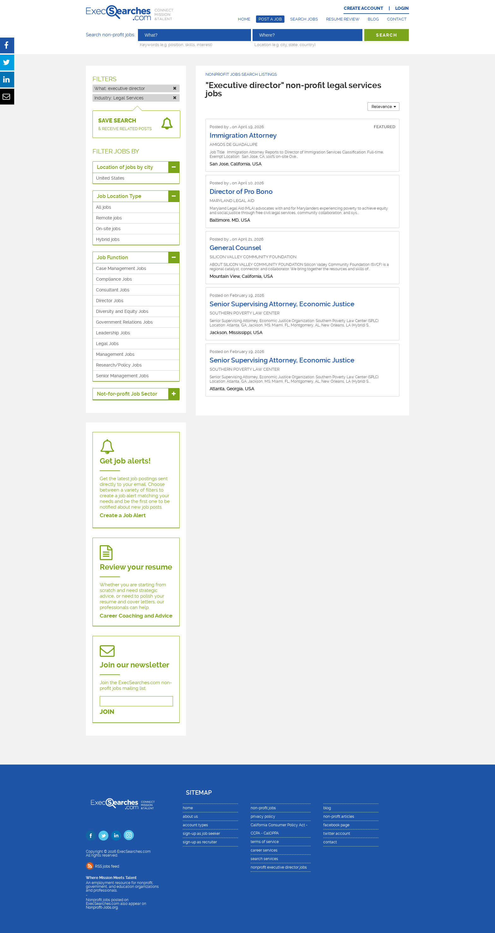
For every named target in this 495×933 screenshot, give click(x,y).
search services (264, 859)
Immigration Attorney (243, 135)
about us (190, 816)
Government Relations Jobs (124, 322)
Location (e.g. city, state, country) (284, 44)
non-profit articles (338, 816)
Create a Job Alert (123, 515)
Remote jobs (109, 217)
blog (327, 808)
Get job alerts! (125, 461)
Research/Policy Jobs (119, 365)
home (188, 808)
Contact (397, 19)
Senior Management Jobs (122, 375)
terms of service (265, 842)
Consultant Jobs (112, 289)
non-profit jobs (263, 808)
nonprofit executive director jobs (279, 867)
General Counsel (235, 248)
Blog (373, 19)
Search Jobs (304, 19)
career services (264, 850)
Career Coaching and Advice (136, 616)
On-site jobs (108, 228)
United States (110, 178)
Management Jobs (115, 354)
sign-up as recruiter (200, 842)
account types (195, 825)
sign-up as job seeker (201, 833)
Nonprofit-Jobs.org (102, 907)
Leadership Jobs (113, 332)
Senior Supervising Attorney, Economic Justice (282, 304)
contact (330, 842)
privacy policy (263, 816)
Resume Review (343, 19)
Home (244, 19)
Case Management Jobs (121, 268)
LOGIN (402, 8)
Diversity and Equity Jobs (122, 311)
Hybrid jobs (108, 239)
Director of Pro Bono (241, 191)
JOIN (107, 711)
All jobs (103, 207)
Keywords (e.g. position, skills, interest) (176, 44)
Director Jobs (109, 300)
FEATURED (384, 126)
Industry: (135, 97)
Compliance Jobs (114, 279)
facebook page (336, 825)
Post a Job (270, 19)
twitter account (336, 833)
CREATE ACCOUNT (363, 8)
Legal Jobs (107, 343)
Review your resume (136, 567)
